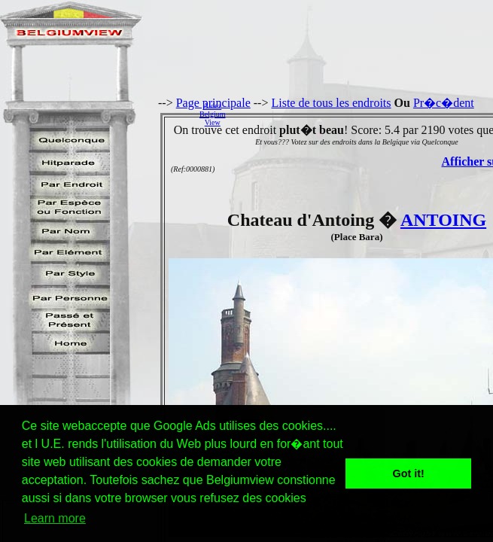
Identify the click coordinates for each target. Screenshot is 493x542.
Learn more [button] (55, 518)
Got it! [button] (409, 473)
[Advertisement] (363, 113)
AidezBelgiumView (212, 114)
